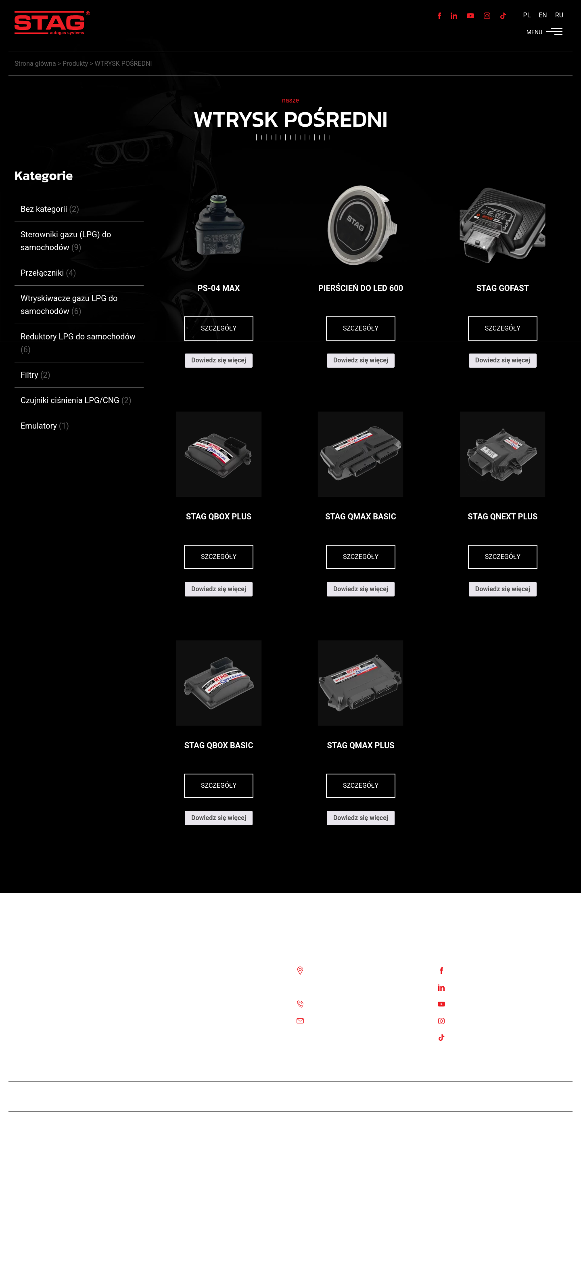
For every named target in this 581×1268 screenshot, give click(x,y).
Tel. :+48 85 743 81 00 (342, 1003)
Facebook (465, 970)
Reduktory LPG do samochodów (78, 336)
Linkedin (463, 987)
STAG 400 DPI (311, 1096)
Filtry (29, 375)
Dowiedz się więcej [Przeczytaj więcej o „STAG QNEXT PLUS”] (502, 589)
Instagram (466, 1020)
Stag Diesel (261, 1096)
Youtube (463, 1003)
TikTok (461, 1037)
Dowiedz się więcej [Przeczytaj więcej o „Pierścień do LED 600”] (360, 360)
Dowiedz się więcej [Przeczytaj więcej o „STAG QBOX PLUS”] (218, 589)
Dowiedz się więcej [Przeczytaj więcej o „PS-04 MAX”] (218, 360)
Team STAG (213, 1096)
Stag (560, 1126)
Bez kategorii (44, 209)
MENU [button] (544, 32)
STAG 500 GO (365, 1096)
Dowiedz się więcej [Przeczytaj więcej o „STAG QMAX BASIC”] (360, 589)
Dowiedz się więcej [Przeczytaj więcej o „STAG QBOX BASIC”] (218, 818)
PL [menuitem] (527, 15)
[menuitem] (527, 15)
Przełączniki (42, 273)
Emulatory (39, 426)
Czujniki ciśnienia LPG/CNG (70, 400)
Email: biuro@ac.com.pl (344, 1020)
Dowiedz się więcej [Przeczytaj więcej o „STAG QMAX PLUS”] (360, 818)
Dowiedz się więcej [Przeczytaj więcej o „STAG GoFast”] (502, 360)
